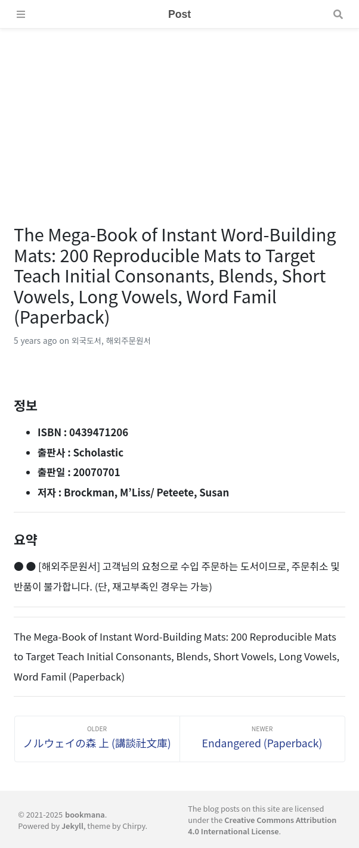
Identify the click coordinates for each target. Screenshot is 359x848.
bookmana (85, 814)
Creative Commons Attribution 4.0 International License (262, 825)
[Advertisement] (179, 112)
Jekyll (72, 825)
